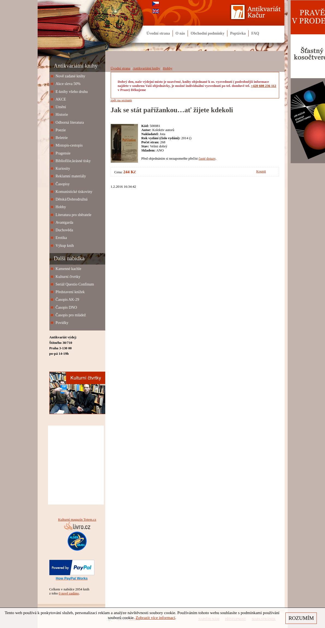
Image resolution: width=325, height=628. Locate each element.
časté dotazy (206, 158)
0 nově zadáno (69, 593)
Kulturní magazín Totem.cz (77, 519)
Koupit (261, 171)
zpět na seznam (121, 100)
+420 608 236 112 (263, 86)
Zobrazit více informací (155, 617)
